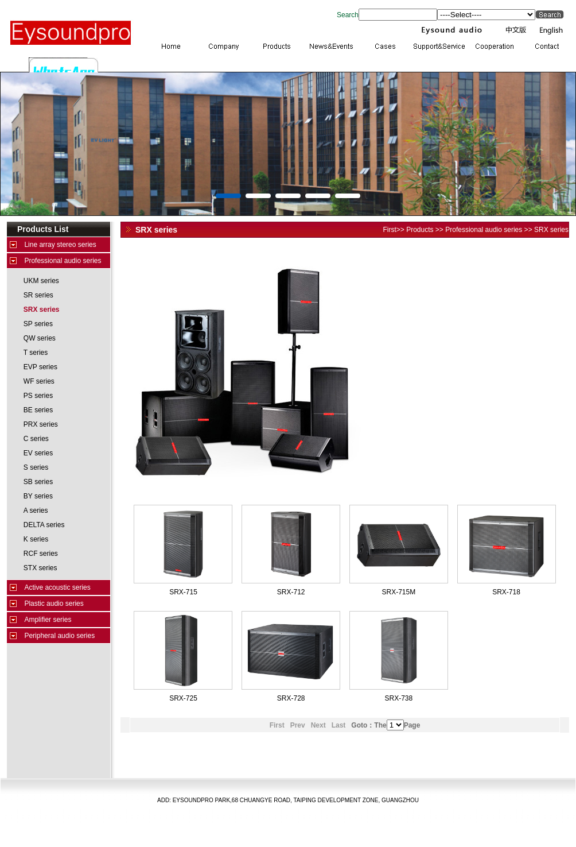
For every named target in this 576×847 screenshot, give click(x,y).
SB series (38, 482)
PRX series (41, 424)
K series (36, 539)
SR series (38, 295)
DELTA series (44, 525)
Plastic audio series (53, 604)
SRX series (42, 309)
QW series (40, 338)
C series (36, 439)
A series (36, 510)
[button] (228, 196)
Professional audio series (62, 261)
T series (36, 353)
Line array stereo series (60, 245)
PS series (38, 396)
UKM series (41, 281)
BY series (38, 496)
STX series (40, 568)
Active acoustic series (57, 587)
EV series (38, 453)
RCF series (41, 554)
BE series (38, 410)
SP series (38, 324)
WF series (39, 381)
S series (36, 467)
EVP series (40, 367)
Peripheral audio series (59, 636)
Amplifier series (47, 620)
